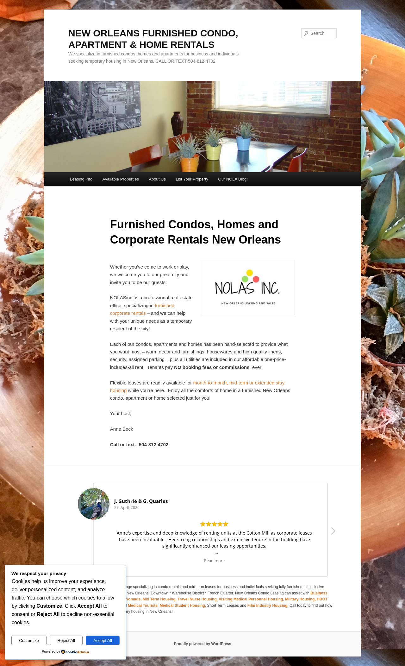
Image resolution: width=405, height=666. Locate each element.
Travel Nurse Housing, (198, 599)
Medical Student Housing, (183, 605)
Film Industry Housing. (268, 605)
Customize (29, 640)
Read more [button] (214, 560)
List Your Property (192, 179)
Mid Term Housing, (160, 599)
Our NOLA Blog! (233, 179)
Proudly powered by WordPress (202, 644)
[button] (333, 532)
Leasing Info (81, 179)
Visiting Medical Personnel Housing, (252, 599)
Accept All (102, 640)
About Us (157, 179)
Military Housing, (301, 599)
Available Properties (121, 179)
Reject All (66, 640)
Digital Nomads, (128, 599)
